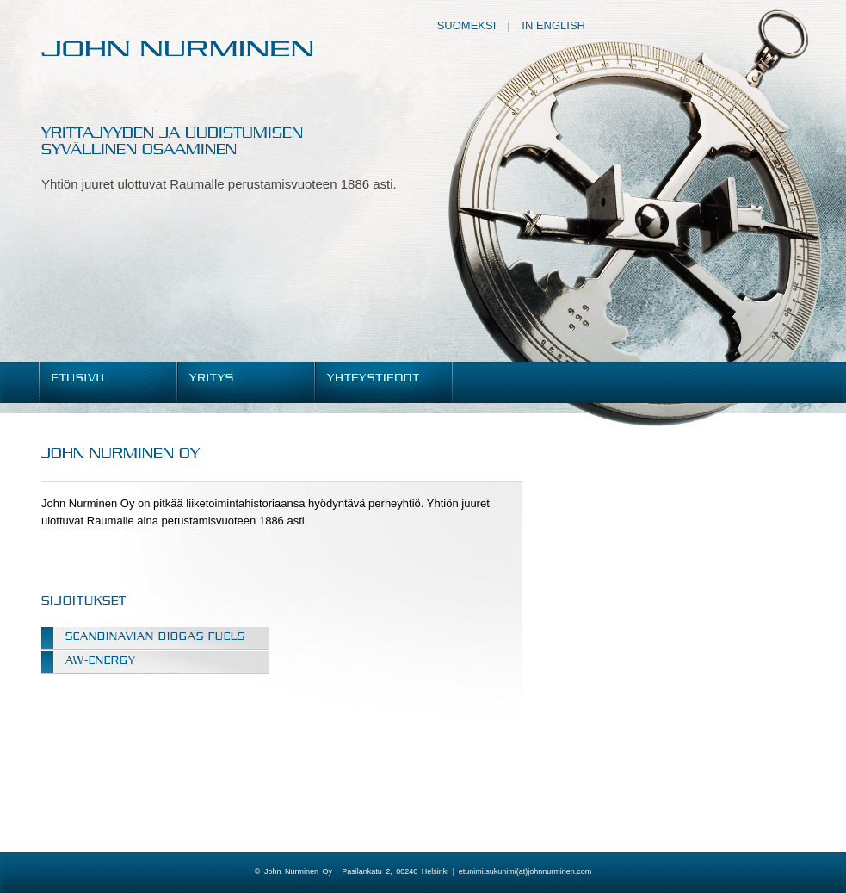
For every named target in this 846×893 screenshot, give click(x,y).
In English (553, 25)
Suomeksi (467, 25)
